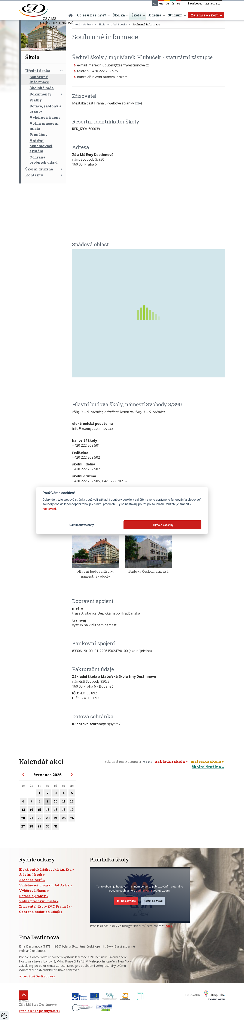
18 (63, 810)
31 (55, 827)
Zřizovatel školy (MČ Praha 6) (44, 906)
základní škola (170, 761)
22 (39, 818)
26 (71, 818)
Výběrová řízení (45, 117)
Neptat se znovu (153, 900)
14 (31, 810)
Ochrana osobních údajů (44, 160)
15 (39, 810)
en (161, 3)
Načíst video (128, 900)
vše (146, 761)
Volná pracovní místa (44, 126)
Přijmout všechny (162, 525)
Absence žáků (30, 880)
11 (63, 802)
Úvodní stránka (82, 24)
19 (71, 810)
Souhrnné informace (39, 79)
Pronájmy (39, 134)
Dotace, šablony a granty (45, 109)
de (167, 3)
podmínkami (144, 890)
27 (23, 827)
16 (47, 810)
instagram (212, 3)
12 (71, 802)
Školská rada (42, 87)
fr (172, 3)
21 (31, 818)
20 (23, 818)
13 (23, 810)
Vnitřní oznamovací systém (41, 146)
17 (55, 810)
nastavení (49, 509)
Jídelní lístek (30, 874)
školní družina (206, 766)
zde (138, 103)
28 (31, 827)
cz (155, 3)
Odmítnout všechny (81, 525)
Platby (36, 100)
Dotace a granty (32, 896)
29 (39, 827)
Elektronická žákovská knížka (45, 869)
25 (63, 818)
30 (47, 827)
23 (47, 818)
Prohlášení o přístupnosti (38, 1011)
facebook (195, 3)
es (178, 3)
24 (55, 818)
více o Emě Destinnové (36, 976)
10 (55, 802)
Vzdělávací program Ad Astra (44, 885)
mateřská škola (205, 761)
